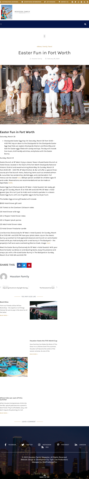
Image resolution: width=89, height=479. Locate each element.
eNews (39, 46)
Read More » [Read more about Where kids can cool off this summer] (4, 413)
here (19, 178)
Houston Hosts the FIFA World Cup (43, 341)
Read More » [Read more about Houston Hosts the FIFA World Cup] (34, 354)
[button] (1, 24)
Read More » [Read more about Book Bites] (4, 315)
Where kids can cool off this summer (11, 399)
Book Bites (4, 302)
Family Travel (47, 46)
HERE (10, 183)
